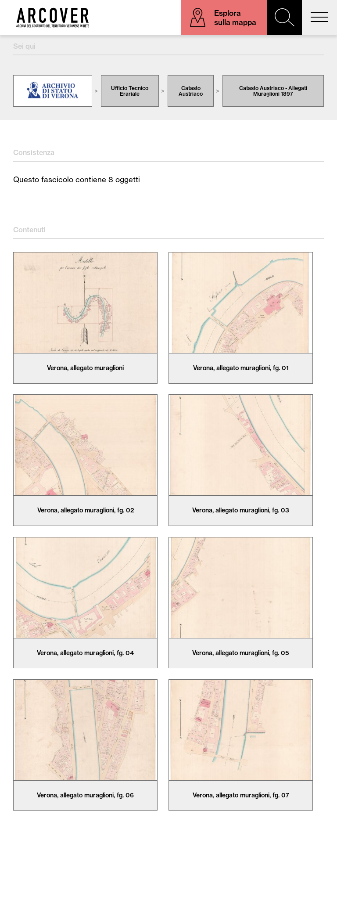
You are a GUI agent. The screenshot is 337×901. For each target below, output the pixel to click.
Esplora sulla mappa (235, 17)
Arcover (52, 18)
